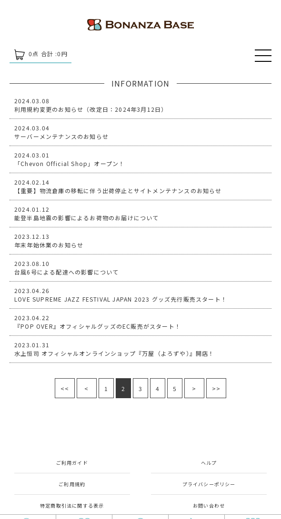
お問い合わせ (209, 505)
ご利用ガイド (72, 462)
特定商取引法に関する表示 (72, 505)
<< (64, 388)
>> (216, 388)
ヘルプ (209, 462)
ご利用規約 (72, 484)
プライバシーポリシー (209, 484)
